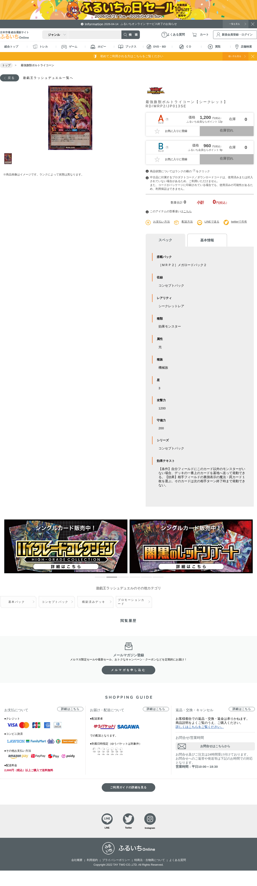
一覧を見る (232, 23)
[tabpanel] (70, 118)
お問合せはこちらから (215, 747)
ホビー (98, 47)
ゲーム (69, 47)
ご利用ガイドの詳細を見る (128, 788)
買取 (214, 46)
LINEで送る (214, 222)
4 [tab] (132, 580)
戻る (12, 78)
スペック (163, 240)
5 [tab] (143, 580)
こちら (187, 212)
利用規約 (92, 862)
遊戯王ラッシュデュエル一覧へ (53, 78)
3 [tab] (120, 580)
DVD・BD (156, 47)
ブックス (127, 47)
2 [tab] (108, 580)
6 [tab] (155, 580)
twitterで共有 (242, 222)
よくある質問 (177, 862)
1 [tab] (9, 159)
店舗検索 (243, 46)
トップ (6, 65)
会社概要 (76, 862)
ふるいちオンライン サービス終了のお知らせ (144, 24)
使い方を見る (231, 56)
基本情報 (199, 241)
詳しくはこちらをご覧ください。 (200, 727)
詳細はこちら (70, 709)
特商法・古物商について (149, 862)
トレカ (40, 47)
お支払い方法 (162, 222)
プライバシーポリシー (116, 862)
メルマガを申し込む (128, 670)
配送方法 (189, 222)
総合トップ (11, 46)
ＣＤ (185, 47)
